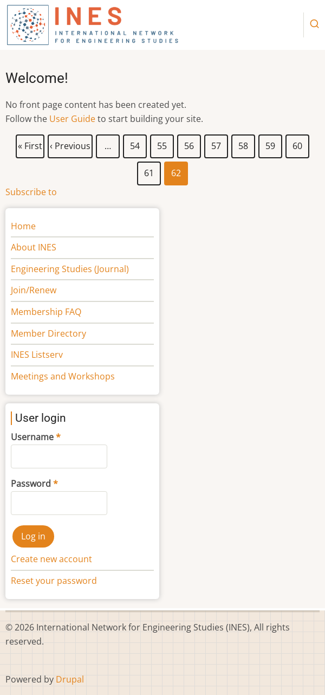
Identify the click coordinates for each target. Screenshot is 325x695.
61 (149, 171)
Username (32, 437)
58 (243, 144)
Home (23, 226)
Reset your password (54, 581)
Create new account (51, 559)
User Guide (72, 119)
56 (189, 144)
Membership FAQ (46, 312)
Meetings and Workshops (63, 376)
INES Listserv (37, 355)
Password (31, 484)
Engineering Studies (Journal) (70, 269)
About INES (33, 247)
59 (271, 144)
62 (176, 173)
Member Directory (48, 333)
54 (135, 144)
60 (298, 144)
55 (162, 144)
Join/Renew (33, 290)
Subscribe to (31, 192)
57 (216, 144)
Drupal (70, 679)
